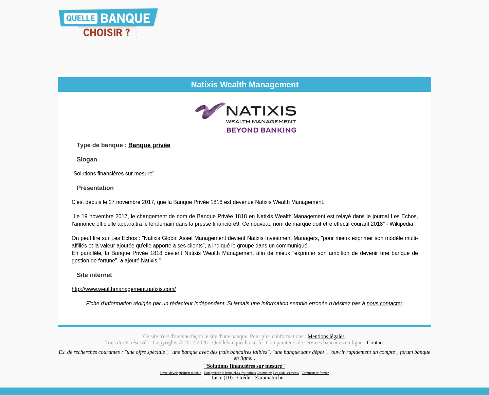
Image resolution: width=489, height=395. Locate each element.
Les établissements (286, 373)
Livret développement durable (180, 373)
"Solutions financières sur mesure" (244, 366)
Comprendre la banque (219, 373)
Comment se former (315, 373)
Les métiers (264, 373)
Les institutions (245, 373)
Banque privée (149, 145)
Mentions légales (326, 336)
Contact (375, 342)
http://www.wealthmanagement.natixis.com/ (124, 289)
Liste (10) (222, 377)
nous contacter (384, 303)
